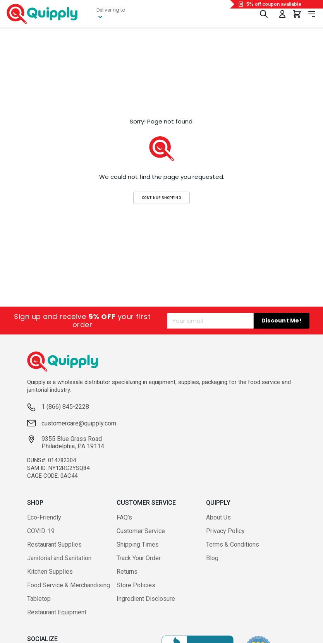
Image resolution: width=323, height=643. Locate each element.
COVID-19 (41, 531)
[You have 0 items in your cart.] (297, 14)
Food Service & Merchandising (68, 585)
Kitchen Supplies (50, 571)
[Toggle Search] (263, 14)
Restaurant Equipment (56, 612)
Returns (127, 571)
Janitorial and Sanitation (59, 558)
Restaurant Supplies (54, 544)
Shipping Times (138, 544)
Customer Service (141, 531)
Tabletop (39, 598)
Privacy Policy (225, 531)
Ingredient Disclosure (146, 598)
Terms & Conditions (232, 544)
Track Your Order (139, 558)
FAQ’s (124, 517)
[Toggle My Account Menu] (282, 14)
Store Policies (136, 585)
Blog (212, 558)
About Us (218, 517)
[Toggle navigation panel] (311, 14)
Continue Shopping (161, 197)
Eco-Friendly (44, 517)
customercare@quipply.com (78, 423)
